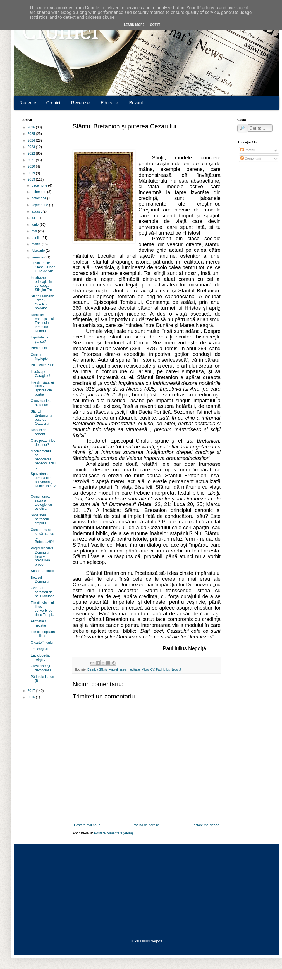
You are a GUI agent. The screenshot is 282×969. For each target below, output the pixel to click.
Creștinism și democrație (41, 668)
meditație (134, 669)
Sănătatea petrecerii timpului (40, 519)
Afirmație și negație (39, 623)
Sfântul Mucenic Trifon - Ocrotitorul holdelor (42, 302)
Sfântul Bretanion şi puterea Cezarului (41, 417)
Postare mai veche (205, 825)
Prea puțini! (39, 348)
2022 (32, 154)
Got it (155, 25)
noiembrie (39, 192)
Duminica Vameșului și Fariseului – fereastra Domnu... (42, 323)
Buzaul (136, 102)
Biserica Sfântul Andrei (102, 669)
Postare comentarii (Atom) (113, 833)
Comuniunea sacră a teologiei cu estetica (41, 503)
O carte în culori (42, 643)
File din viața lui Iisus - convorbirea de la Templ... (43, 609)
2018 (32, 180)
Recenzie (80, 102)
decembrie (40, 185)
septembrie (40, 205)
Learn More (134, 25)
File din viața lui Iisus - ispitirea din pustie (42, 388)
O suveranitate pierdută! (41, 403)
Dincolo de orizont (39, 432)
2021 (32, 160)
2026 (32, 127)
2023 (32, 147)
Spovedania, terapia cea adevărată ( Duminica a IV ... (43, 482)
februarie (39, 251)
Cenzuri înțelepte (39, 357)
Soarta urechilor (42, 571)
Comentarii (250, 159)
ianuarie (38, 257)
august (37, 211)
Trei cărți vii (39, 649)
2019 (32, 173)
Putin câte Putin (42, 365)
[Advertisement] (146, 892)
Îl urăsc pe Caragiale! (40, 374)
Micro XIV (148, 669)
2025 (32, 134)
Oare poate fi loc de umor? (43, 442)
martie (37, 244)
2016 (32, 697)
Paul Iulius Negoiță (168, 669)
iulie (35, 218)
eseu (123, 669)
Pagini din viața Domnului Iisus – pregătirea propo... (42, 556)
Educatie (109, 102)
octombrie (39, 198)
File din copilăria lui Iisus (43, 634)
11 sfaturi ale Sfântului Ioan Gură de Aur (43, 267)
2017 (32, 691)
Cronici (60, 33)
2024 (32, 140)
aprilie (36, 238)
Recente (28, 102)
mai (35, 231)
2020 (32, 166)
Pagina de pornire (146, 825)
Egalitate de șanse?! (39, 339)
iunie (36, 225)
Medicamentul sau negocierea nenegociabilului (43, 459)
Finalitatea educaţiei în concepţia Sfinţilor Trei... (43, 283)
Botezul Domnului (40, 580)
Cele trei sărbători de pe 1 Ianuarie (42, 592)
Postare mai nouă (87, 825)
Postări (247, 150)
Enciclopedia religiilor (40, 657)
